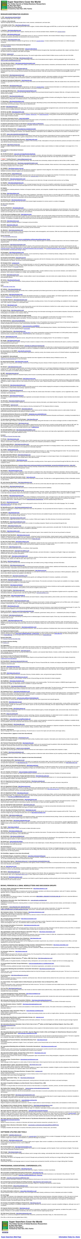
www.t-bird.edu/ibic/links (18, 320)
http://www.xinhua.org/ (21, 861)
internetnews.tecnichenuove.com (29, 1059)
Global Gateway (7, 46)
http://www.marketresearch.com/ (23, 507)
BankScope (34, 114)
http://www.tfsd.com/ (13, 512)
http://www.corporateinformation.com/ (28, 163)
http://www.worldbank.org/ (17, 836)
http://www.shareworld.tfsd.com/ (18, 661)
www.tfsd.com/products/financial (36, 856)
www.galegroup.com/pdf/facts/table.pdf (20, 719)
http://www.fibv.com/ (32, 419)
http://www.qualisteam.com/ (29, 627)
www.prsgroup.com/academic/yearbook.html (37, 1088)
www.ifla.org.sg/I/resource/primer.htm (34, 345)
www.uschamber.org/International (28, 772)
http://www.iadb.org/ (27, 408)
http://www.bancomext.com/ (17, 75)
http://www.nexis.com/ (15, 546)
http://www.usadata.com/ (15, 815)
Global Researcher (44, 114)
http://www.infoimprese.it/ (16, 395)
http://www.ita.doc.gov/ (31, 799)
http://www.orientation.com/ (20, 575)
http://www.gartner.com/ (17, 310)
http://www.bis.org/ (27, 80)
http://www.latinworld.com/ (17, 486)
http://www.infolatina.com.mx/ (17, 401)
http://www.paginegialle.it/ (18, 595)
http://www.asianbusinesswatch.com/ (25, 63)
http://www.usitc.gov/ (29, 804)
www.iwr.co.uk (40, 1017)
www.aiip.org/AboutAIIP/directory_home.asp (30, 1175)
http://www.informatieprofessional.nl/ (41, 1000)
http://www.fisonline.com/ (16, 294)
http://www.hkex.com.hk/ (21, 361)
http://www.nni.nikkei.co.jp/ (22, 550)
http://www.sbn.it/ (25, 650)
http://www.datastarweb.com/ (15, 182)
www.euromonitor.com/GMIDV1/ (31, 326)
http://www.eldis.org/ (12, 225)
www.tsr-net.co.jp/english (23, 748)
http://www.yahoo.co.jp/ (21, 874)
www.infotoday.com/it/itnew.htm (34, 1010)
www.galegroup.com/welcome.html (26, 129)
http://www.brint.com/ (11, 106)
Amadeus (28, 114)
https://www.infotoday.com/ (20, 1185)
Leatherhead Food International (8, 658)
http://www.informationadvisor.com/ (32, 1004)
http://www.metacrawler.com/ (18, 517)
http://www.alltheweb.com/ (22, 25)
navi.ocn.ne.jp (14, 404)
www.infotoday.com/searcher (29, 1100)
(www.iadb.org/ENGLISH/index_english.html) (27, 633)
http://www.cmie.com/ (31, 139)
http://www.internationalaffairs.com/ (25, 429)
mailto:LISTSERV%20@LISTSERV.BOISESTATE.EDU (14, 909)
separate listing (61, 31)
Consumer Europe (5, 248)
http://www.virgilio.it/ (13, 827)
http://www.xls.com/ (11, 866)
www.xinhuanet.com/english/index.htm (39, 861)
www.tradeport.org (17, 173)
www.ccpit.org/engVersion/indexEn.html (17, 134)
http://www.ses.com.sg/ (21, 677)
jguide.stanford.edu (13, 449)
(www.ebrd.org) (47, 634)
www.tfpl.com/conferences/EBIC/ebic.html (18, 1178)
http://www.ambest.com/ (13, 34)
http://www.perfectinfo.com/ (21, 600)
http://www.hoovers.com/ (14, 366)
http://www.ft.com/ (12, 305)
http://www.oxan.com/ (18, 590)
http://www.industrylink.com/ (17, 385)
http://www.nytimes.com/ (22, 541)
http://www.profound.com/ (16, 615)
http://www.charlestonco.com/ (36, 912)
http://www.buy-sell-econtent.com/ (42, 1181)
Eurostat (16, 266)
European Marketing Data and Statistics (56, 248)
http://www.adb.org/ (22, 68)
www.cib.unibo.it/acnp (31, 48)
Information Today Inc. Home (69, 1237)
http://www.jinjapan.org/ (24, 454)
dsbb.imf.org (35, 427)
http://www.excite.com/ (13, 274)
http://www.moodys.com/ (14, 525)
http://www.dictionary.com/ (18, 200)
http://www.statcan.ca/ (19, 708)
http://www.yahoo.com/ (14, 871)
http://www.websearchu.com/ (24, 1213)
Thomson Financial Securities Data (11, 436)
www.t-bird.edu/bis (24, 118)
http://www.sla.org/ (25, 1208)
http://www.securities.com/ (22, 444)
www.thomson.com (23, 737)
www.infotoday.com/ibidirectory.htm (27, 1033)
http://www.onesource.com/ (17, 565)
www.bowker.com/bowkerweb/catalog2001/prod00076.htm (43, 1125)
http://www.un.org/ (19, 760)
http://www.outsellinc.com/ (15, 579)
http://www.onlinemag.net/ (27, 1077)
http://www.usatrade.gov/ (38, 781)
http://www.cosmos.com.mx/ (15, 168)
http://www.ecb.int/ (21, 257)
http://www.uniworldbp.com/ (60, 945)
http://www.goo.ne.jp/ (11, 336)
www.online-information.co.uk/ (28, 1191)
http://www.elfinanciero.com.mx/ (19, 975)
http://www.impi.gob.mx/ (12, 373)
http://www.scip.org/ (35, 1203)
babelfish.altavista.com (15, 1135)
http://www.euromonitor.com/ (18, 244)
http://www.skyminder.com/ (17, 681)
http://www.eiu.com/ (26, 214)
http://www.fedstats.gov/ (14, 289)
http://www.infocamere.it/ (16, 390)
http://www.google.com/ (13, 340)
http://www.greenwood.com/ (8, 1025)
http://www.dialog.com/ (13, 193)
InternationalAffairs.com (42, 592)
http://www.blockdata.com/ (17, 96)
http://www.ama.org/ (26, 1168)
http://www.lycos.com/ (12, 502)
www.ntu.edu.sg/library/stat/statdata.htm (28, 698)
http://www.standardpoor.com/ (22, 691)
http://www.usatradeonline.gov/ (22, 820)
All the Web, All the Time (9, 286)
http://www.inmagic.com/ (14, 1152)
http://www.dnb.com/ (18, 207)
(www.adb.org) (58, 633)
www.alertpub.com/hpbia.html (39, 900)
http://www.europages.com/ (16, 252)
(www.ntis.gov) (36, 539)
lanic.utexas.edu (31, 477)
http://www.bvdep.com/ (14, 39)
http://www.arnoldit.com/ (25, 58)
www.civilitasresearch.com (24, 159)
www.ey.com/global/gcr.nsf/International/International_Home (34, 239)
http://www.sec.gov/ (31, 810)
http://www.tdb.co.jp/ (19, 724)
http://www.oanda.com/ (14, 561)
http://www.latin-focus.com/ (17, 490)
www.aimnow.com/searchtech (13, 17)
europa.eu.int (15, 263)
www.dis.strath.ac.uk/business (35, 123)
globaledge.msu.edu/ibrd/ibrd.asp (37, 414)
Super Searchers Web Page (11, 1237)
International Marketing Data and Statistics (33, 248)
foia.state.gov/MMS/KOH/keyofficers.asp (18, 796)
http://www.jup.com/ (22, 460)
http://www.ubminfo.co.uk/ (40, 888)
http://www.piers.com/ (13, 606)
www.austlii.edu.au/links (16, 841)
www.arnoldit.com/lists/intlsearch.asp (11, 60)
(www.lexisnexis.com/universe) (35, 499)
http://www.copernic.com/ (16, 1140)
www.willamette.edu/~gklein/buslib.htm (19, 907)
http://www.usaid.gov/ (32, 765)
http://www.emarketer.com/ (16, 230)
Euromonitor (27, 328)
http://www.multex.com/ (13, 531)
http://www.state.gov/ (22, 793)
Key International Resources (10, 236)
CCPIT (4, 151)
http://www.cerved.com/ (13, 144)
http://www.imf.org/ (23, 423)
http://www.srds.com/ (40, 1053)
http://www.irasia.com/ (13, 439)
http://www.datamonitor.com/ (17, 179)
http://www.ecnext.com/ (29, 378)
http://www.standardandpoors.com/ (43, 1105)
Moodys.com (8, 297)
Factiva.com (6, 642)
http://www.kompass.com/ (15, 470)
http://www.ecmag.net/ (21, 951)
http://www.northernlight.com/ (20, 556)
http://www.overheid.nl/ (16, 585)
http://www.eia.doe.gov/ (53, 789)
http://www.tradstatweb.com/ (16, 752)
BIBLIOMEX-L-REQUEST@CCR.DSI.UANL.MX (48, 896)
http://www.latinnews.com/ (25, 482)
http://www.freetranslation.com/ (23, 1146)
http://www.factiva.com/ (13, 280)
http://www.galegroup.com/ (15, 620)
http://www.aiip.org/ (38, 1172)
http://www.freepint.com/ (15, 988)
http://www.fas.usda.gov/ (42, 775)
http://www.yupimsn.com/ (15, 877)
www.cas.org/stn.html (12, 713)
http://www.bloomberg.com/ (16, 101)
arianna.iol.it (10, 54)
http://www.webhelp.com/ (15, 831)
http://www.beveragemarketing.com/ (26, 90)
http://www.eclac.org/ (71, 762)
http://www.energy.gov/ (24, 786)
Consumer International (16, 248)
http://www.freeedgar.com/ (38, 812)
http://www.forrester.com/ (20, 299)
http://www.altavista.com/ (14, 30)
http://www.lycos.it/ (6, 504)
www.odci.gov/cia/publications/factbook (24, 154)
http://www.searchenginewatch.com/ (25, 1094)
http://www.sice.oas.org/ (13, 666)
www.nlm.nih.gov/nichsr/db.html (8, 358)
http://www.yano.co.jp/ (35, 1064)
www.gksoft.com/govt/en (24, 351)
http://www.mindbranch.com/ (17, 521)
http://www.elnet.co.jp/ (13, 221)
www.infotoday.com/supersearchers (38, 1110)
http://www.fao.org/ (22, 762)
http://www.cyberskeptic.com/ (47, 931)
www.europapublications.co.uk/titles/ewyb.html (41, 963)
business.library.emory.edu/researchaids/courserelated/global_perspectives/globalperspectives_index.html (47, 465)
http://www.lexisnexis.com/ (16, 495)
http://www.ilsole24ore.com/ (18, 686)
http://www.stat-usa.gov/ (23, 535)
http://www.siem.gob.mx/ (13, 673)
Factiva (5, 205)
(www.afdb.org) (8, 634)
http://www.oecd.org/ (40, 570)
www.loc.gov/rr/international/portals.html (23, 611)
